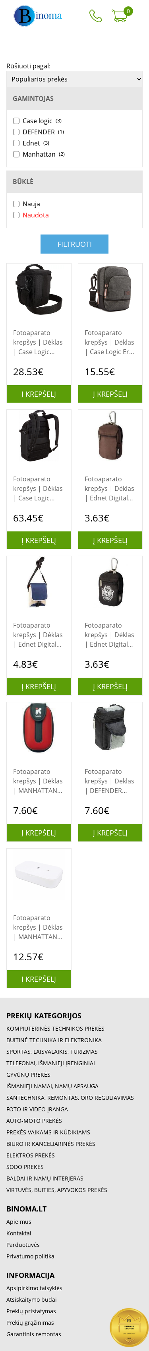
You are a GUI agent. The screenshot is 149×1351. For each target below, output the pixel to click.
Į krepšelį (38, 394)
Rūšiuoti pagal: (28, 66)
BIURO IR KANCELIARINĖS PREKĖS (50, 1143)
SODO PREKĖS (25, 1167)
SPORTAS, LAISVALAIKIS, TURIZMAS (52, 1051)
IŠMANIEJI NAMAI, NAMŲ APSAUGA (52, 1086)
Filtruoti (75, 244)
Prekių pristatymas (31, 1311)
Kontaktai (18, 1233)
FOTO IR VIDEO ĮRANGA (37, 1109)
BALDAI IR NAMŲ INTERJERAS (44, 1178)
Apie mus (18, 1221)
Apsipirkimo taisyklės (34, 1288)
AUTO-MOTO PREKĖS (34, 1120)
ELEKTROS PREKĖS (30, 1155)
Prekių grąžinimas (30, 1322)
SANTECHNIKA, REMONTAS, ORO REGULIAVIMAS (70, 1097)
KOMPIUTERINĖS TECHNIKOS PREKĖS (55, 1028)
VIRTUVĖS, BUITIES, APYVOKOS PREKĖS (56, 1190)
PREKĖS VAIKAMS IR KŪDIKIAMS (48, 1132)
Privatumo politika (30, 1256)
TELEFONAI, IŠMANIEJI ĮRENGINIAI (50, 1063)
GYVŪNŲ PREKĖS (28, 1074)
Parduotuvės (23, 1244)
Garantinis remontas (33, 1334)
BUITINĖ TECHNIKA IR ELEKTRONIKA (54, 1040)
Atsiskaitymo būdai (31, 1299)
